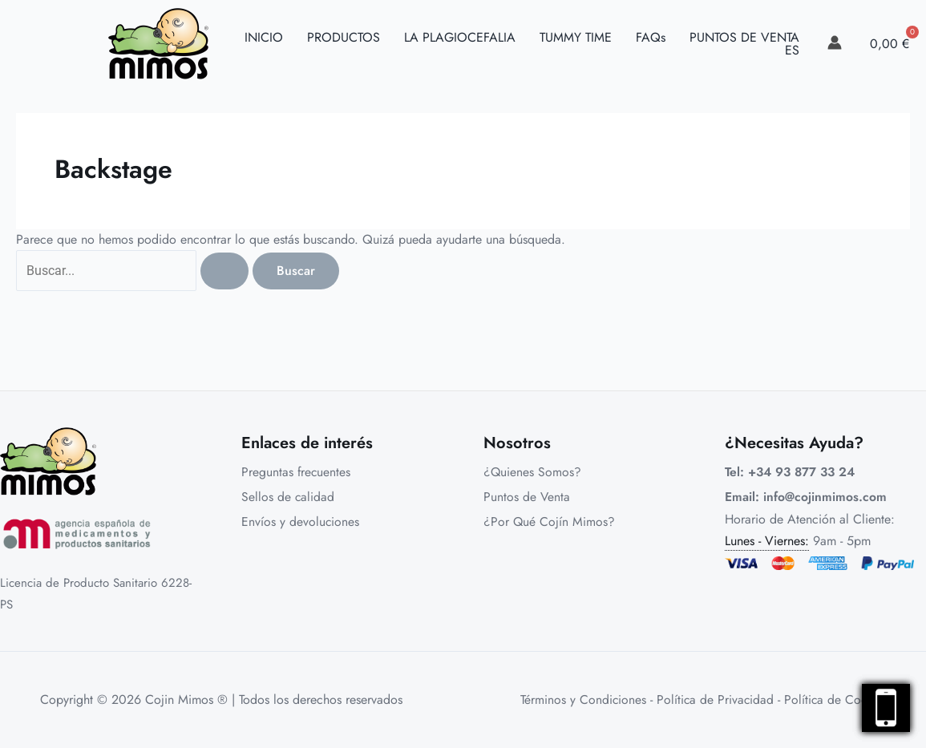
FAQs (650, 37)
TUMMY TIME (576, 37)
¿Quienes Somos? (532, 472)
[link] (834, 42)
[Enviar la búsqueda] (227, 271)
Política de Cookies (837, 699)
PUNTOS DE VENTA (744, 37)
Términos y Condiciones (582, 699)
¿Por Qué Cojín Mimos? (549, 523)
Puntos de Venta (527, 497)
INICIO (264, 37)
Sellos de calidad (288, 497)
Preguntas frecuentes (296, 472)
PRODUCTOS (343, 37)
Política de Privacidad (715, 699)
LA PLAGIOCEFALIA (460, 37)
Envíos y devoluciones (300, 523)
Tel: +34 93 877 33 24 (793, 472)
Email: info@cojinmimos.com (806, 497)
